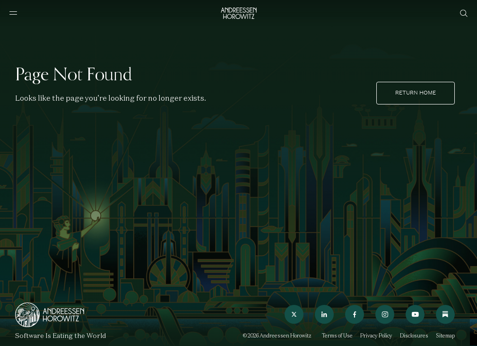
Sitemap (445, 335)
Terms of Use (337, 335)
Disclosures (414, 335)
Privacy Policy (376, 335)
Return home (415, 92)
